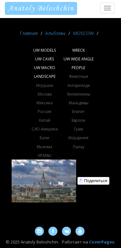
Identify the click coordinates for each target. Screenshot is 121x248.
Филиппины (78, 94)
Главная (29, 33)
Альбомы (55, 33)
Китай (44, 120)
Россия (44, 111)
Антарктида (78, 85)
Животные (78, 76)
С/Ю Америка (45, 129)
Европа (78, 120)
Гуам (78, 129)
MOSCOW (83, 33)
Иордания (78, 137)
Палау (78, 147)
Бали (44, 137)
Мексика (44, 103)
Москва (45, 94)
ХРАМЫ (44, 155)
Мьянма (44, 147)
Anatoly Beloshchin (41, 8)
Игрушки (44, 85)
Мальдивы (78, 103)
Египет (78, 111)
